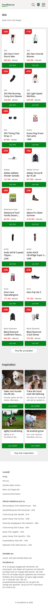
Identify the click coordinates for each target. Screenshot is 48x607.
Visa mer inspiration (24, 453)
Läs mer (12, 65)
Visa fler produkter (24, 350)
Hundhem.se (8, 4)
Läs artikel (12, 406)
